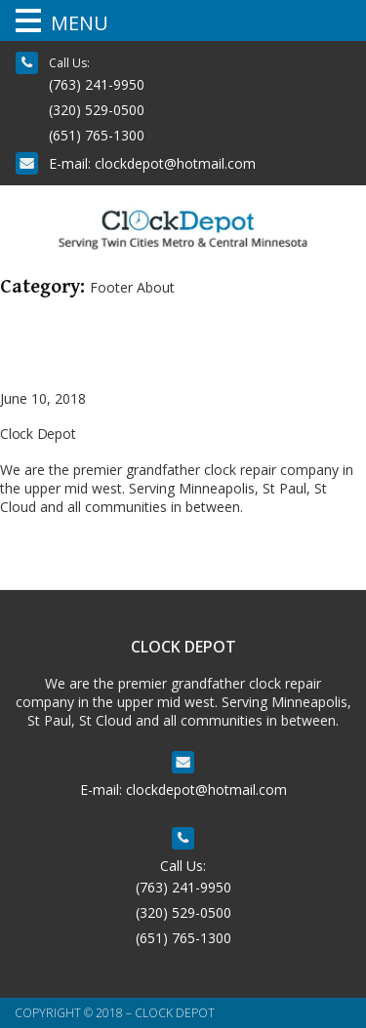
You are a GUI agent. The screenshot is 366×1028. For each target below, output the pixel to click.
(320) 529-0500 (96, 109)
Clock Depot (37, 433)
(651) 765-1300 (96, 135)
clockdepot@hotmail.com (175, 163)
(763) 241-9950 (96, 84)
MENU (79, 23)
